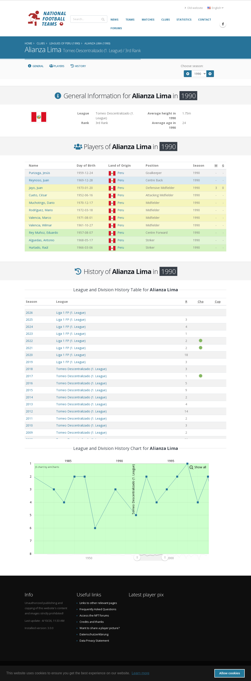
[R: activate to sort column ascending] (186, 301)
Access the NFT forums (94, 615)
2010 (29, 425)
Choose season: (192, 66)
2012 (29, 411)
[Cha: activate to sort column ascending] (200, 301)
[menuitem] (151, 557)
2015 (29, 390)
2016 (29, 383)
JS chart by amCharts (47, 466)
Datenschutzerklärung (94, 634)
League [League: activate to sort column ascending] (62, 301)
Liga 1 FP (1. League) (71, 313)
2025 (29, 319)
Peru (120, 173)
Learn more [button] (140, 673)
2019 (29, 362)
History (78, 66)
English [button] (215, 8)
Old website (194, 8)
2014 (29, 397)
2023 (29, 334)
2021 (29, 348)
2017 (29, 376)
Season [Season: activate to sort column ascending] (31, 301)
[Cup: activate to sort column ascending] (217, 301)
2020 (29, 355)
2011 (29, 418)
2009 (29, 432)
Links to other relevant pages (98, 603)
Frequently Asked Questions (98, 609)
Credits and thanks (92, 622)
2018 (29, 369)
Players (57, 66)
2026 (29, 313)
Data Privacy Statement (94, 640)
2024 (29, 327)
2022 (29, 341)
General (36, 66)
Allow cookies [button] (229, 673)
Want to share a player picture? (100, 628)
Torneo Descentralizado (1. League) (81, 369)
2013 (29, 404)
